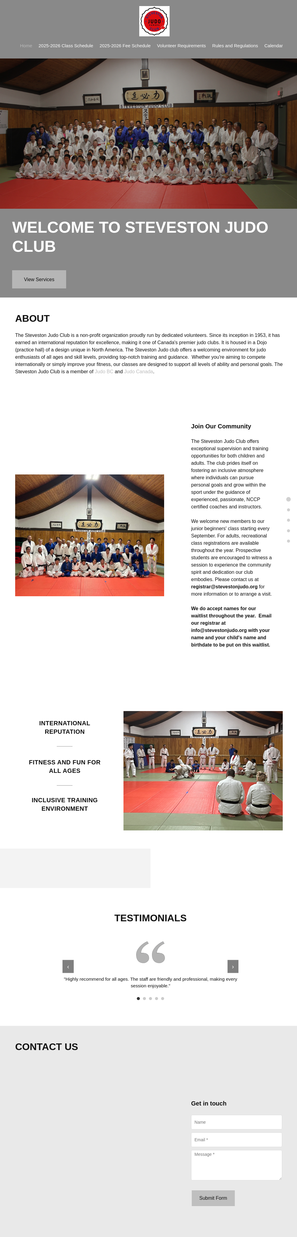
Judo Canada (138, 371)
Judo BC (104, 371)
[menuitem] (26, 45)
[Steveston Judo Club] (154, 21)
